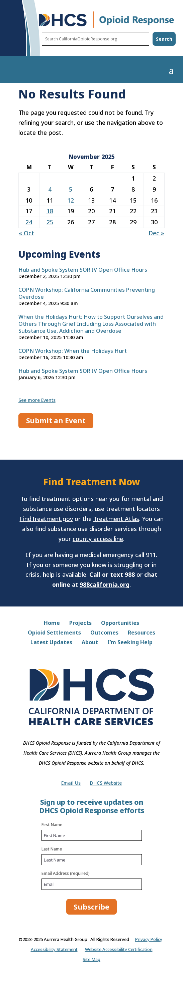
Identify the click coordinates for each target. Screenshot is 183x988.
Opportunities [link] (120, 624)
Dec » (156, 233)
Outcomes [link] (104, 633)
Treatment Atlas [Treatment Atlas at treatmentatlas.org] (116, 519)
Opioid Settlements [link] (54, 633)
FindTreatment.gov (46, 519)
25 (50, 222)
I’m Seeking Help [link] (130, 643)
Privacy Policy (148, 939)
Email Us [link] (71, 783)
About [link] (90, 643)
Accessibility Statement (54, 949)
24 (28, 222)
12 (70, 200)
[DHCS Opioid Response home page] (106, 27)
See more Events (37, 400)
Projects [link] (80, 624)
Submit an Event (56, 421)
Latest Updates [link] (51, 643)
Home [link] (52, 624)
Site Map (91, 959)
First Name (51, 824)
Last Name (51, 849)
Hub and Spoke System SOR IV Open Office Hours (82, 269)
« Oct (26, 233)
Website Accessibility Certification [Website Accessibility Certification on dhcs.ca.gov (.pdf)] (119, 949)
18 (50, 211)
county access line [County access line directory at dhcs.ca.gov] (98, 539)
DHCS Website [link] (106, 783)
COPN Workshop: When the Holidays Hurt (72, 350)
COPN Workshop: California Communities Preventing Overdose (86, 293)
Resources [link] (141, 633)
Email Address (65, 873)
